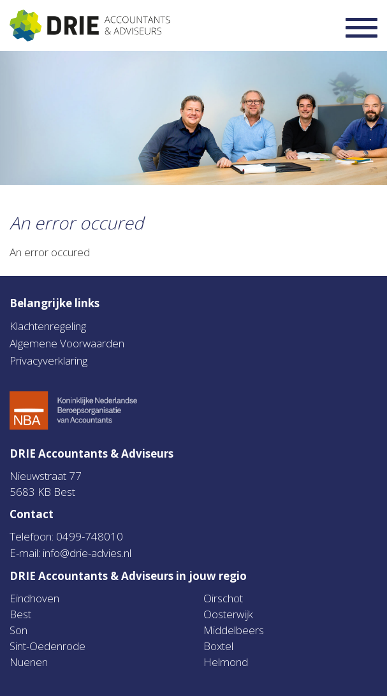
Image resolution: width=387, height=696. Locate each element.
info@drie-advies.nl (87, 553)
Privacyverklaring (48, 360)
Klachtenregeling (48, 326)
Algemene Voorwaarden (67, 343)
